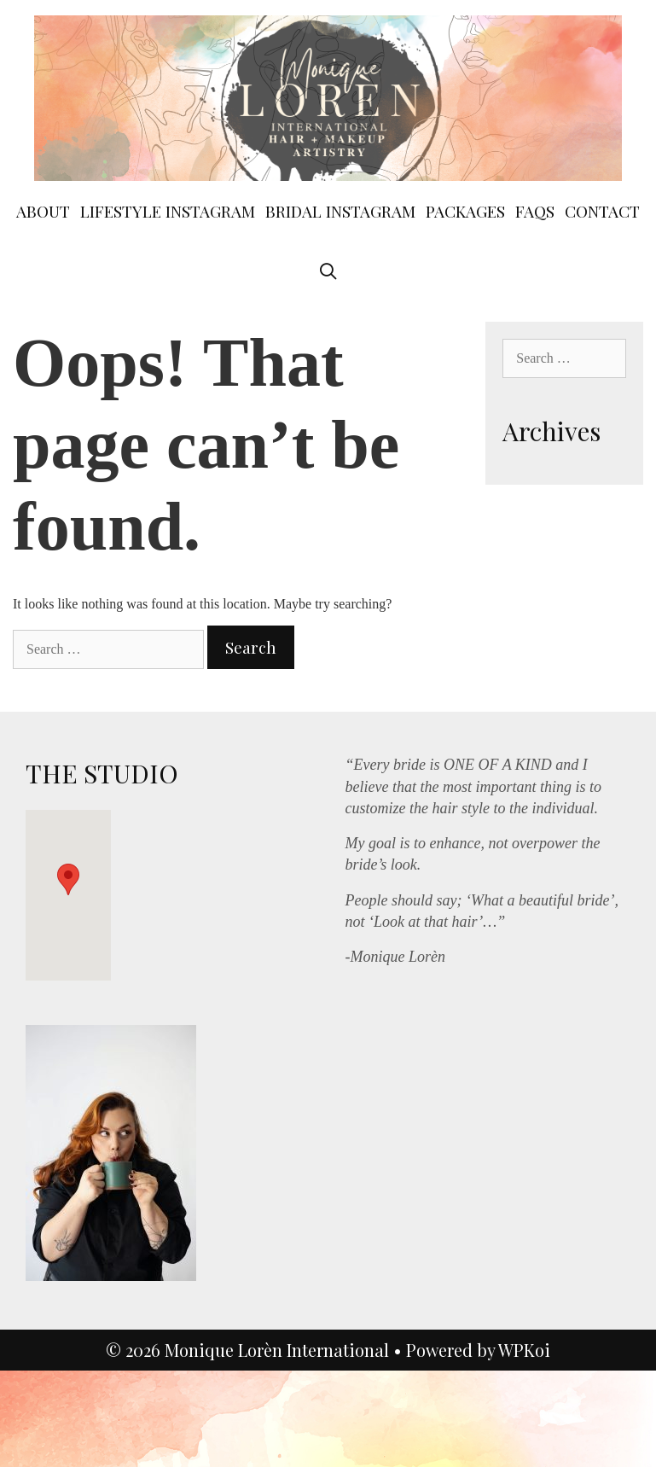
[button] (68, 879)
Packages (465, 211)
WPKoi (524, 1349)
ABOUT (43, 211)
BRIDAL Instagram (340, 211)
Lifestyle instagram (167, 211)
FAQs (534, 211)
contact (602, 211)
